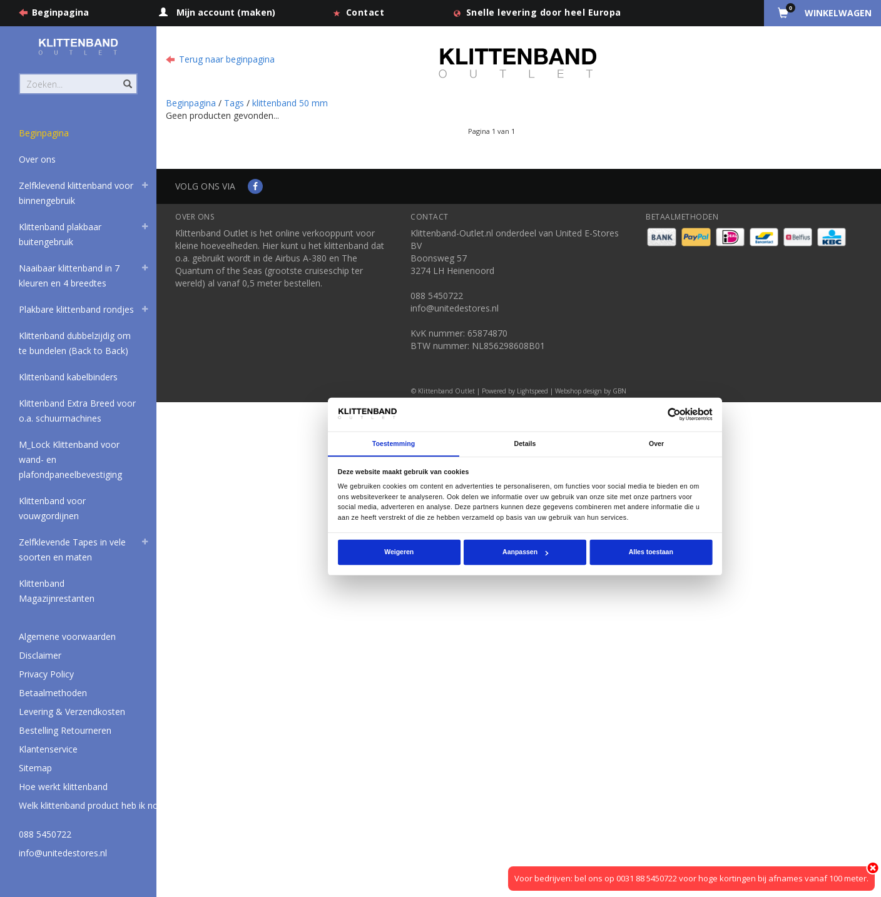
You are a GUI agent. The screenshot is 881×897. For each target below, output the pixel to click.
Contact (365, 12)
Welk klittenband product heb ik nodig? (96, 805)
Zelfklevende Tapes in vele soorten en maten (72, 549)
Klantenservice (48, 749)
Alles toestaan (651, 552)
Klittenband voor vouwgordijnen (52, 508)
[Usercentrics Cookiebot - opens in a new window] (674, 414)
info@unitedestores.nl (63, 853)
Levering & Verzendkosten (72, 711)
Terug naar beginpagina (227, 59)
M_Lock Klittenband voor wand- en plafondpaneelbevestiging (70, 459)
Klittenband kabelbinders (68, 377)
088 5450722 (45, 834)
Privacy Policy (46, 674)
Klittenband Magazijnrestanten (56, 590)
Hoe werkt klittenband (63, 787)
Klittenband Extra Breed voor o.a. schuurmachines (77, 410)
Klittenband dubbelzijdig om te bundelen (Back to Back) (75, 343)
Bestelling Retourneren (65, 730)
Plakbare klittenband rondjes (76, 309)
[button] (144, 187)
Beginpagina (60, 12)
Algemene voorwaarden (67, 636)
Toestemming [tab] (393, 443)
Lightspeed (532, 391)
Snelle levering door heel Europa (543, 12)
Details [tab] (525, 443)
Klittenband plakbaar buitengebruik (60, 234)
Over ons (37, 159)
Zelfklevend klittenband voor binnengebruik (76, 193)
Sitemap (35, 768)
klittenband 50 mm (290, 103)
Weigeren (399, 552)
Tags (234, 103)
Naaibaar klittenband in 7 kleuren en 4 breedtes (69, 275)
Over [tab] (656, 443)
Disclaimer (40, 655)
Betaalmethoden (53, 693)
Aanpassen (525, 552)
